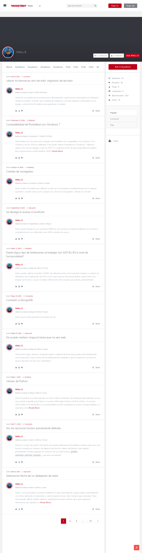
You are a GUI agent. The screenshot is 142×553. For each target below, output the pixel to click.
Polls (68, 61)
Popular (113, 107)
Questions (100, 50)
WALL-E (21, 46)
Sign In (115, 5)
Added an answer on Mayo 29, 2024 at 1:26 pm (31, 344)
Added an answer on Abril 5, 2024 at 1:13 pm (30, 482)
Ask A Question (123, 61)
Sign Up (130, 5)
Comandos (29, 291)
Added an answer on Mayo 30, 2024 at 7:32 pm (31, 306)
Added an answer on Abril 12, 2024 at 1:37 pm (31, 434)
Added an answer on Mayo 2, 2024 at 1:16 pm (31, 387)
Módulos (32, 115)
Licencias (27, 71)
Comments (114, 113)
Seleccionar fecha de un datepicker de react (32, 470)
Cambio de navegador (19, 166)
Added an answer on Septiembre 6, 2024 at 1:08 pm (33, 218)
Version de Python (17, 375)
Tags (112, 119)
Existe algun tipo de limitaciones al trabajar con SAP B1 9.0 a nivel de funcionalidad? (47, 249)
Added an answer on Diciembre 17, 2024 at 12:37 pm (33, 131)
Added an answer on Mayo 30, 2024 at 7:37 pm (31, 263)
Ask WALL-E (132, 50)
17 (90, 515)
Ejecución (32, 202)
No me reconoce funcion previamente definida (33, 422)
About (9, 61)
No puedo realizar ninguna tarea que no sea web (36, 332)
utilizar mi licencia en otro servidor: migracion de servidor (39, 75)
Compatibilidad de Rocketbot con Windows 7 (33, 119)
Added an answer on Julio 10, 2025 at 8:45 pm (31, 87)
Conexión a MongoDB (19, 294)
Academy (30, 162)
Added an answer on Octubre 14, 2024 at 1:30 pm (32, 178)
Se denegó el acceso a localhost (25, 206)
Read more (57, 145)
